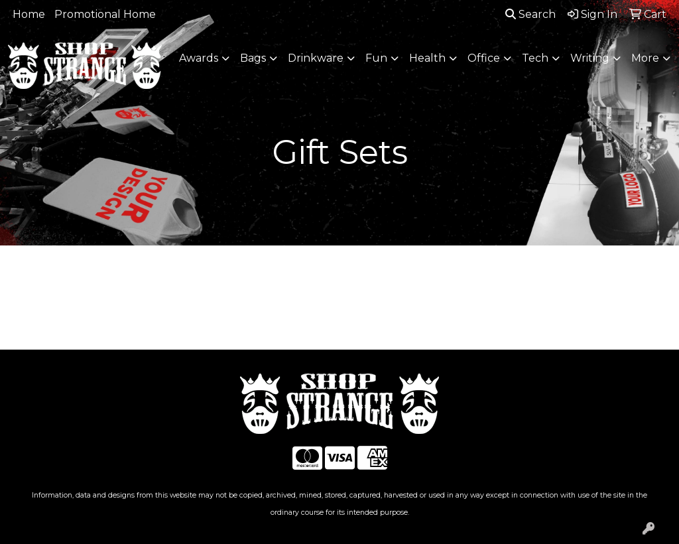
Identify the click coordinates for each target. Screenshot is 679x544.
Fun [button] (376, 58)
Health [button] (427, 58)
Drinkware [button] (315, 58)
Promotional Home (105, 14)
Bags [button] (253, 58)
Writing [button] (589, 58)
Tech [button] (535, 58)
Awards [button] (198, 58)
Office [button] (483, 58)
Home (29, 14)
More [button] (645, 58)
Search (530, 14)
